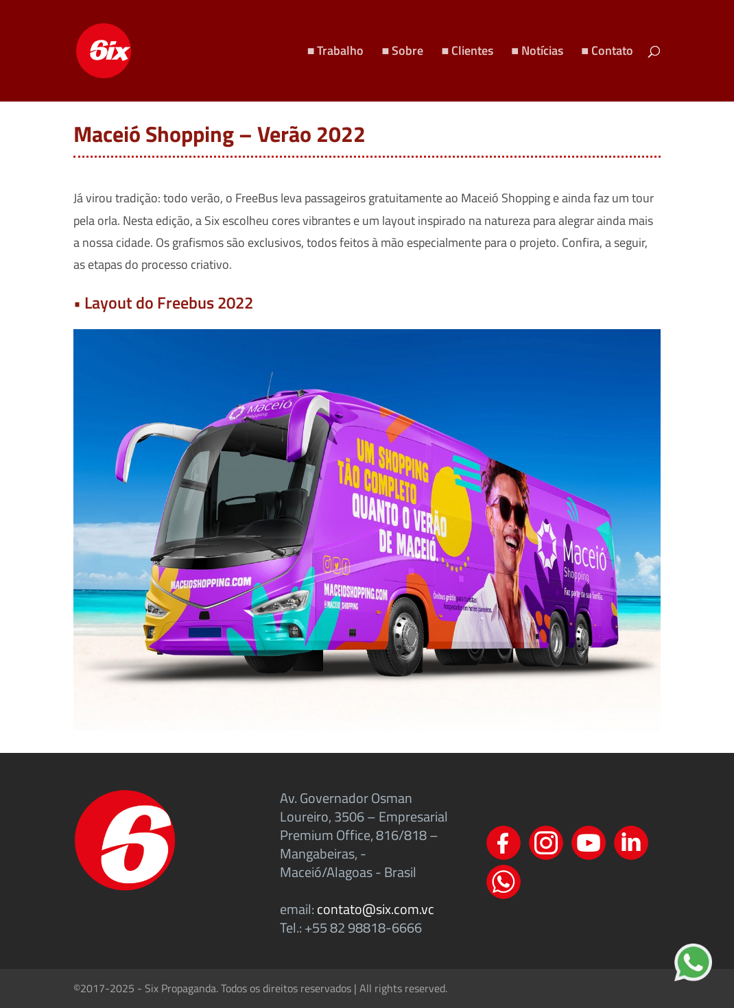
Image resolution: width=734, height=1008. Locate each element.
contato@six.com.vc (375, 909)
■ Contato (607, 53)
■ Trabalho (335, 53)
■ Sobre (403, 53)
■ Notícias (537, 53)
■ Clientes (467, 53)
